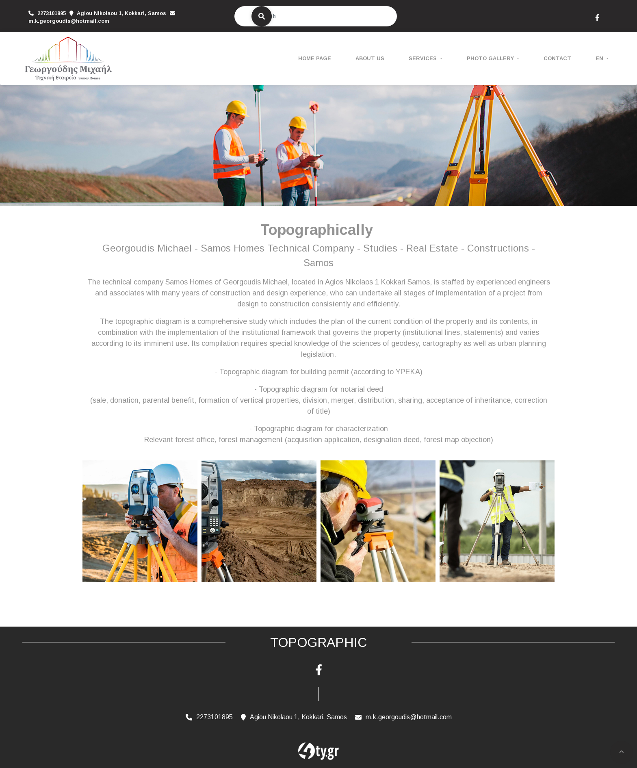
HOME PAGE (314, 58)
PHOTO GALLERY (491, 58)
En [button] (600, 58)
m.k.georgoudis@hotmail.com (68, 21)
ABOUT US (369, 58)
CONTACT (557, 58)
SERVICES (423, 58)
